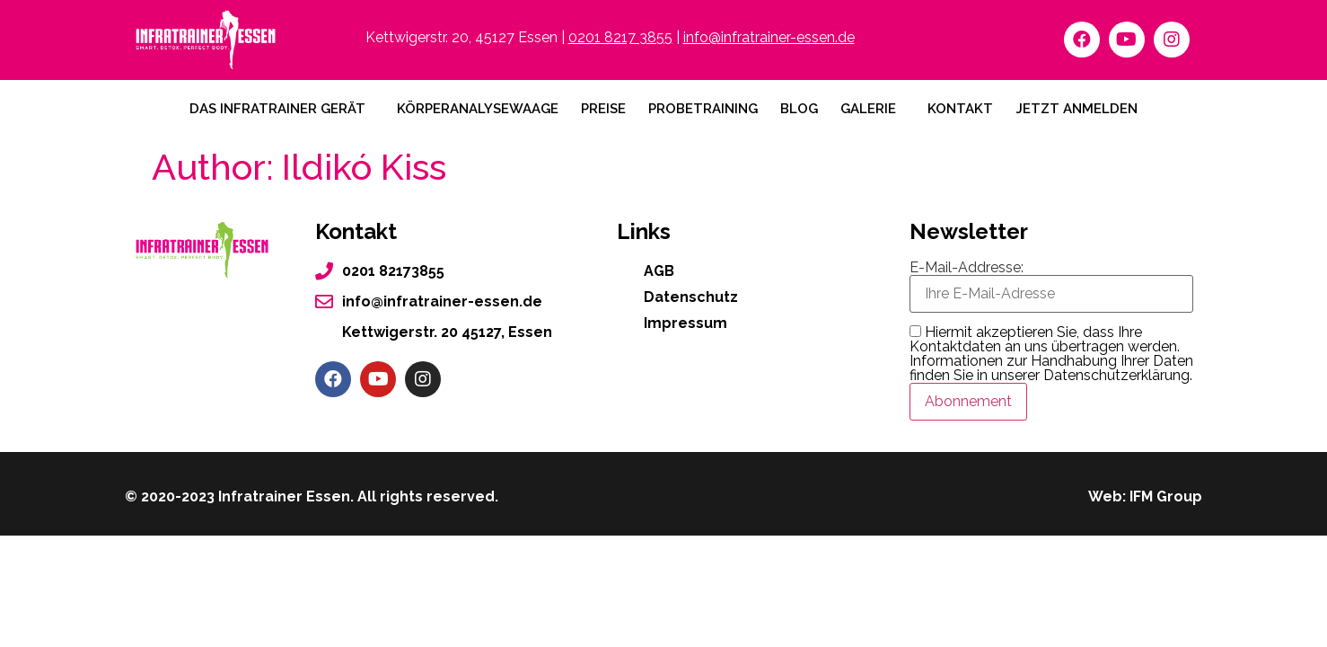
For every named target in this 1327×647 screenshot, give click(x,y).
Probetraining (703, 109)
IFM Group (1165, 496)
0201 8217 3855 (620, 37)
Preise (603, 109)
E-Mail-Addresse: (1051, 287)
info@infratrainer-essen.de (769, 37)
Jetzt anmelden (1076, 109)
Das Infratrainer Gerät (277, 109)
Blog (799, 109)
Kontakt (960, 109)
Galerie (868, 109)
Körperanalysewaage (477, 109)
